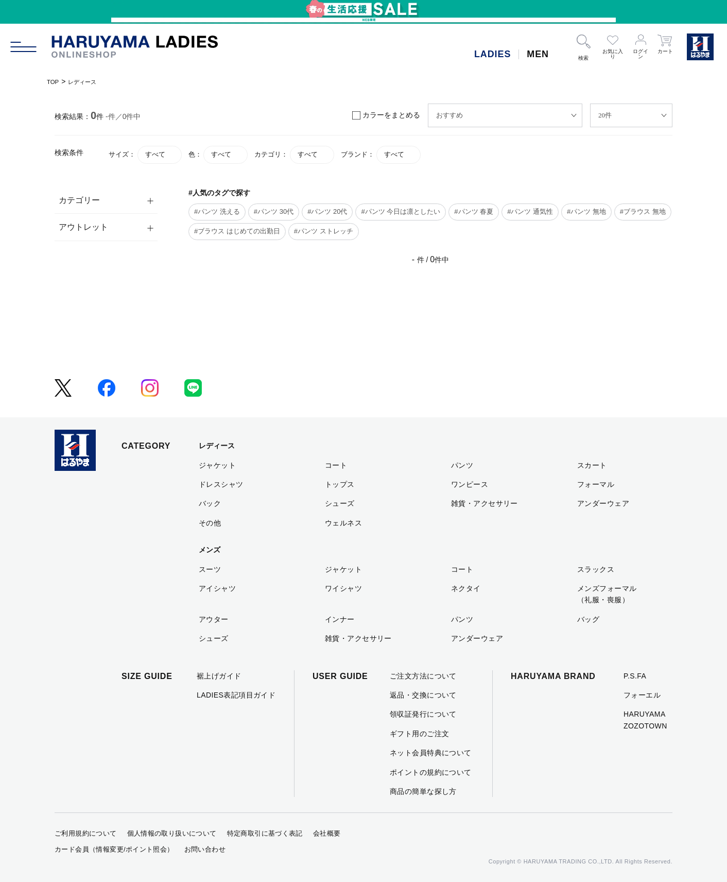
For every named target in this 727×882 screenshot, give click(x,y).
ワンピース (469, 484)
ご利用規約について (86, 833)
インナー (340, 619)
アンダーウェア (603, 503)
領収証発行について (423, 714)
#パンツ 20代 (327, 211)
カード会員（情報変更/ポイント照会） (114, 849)
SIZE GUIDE (147, 676)
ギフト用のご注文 (419, 734)
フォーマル (595, 484)
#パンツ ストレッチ (323, 231)
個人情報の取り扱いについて (172, 833)
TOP (54, 81)
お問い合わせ (205, 849)
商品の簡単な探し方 (423, 791)
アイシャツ (217, 588)
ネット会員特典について (431, 753)
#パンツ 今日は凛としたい (400, 211)
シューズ (340, 503)
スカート (592, 465)
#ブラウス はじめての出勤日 (237, 231)
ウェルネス (343, 523)
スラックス (595, 569)
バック (210, 503)
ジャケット (217, 465)
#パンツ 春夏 (473, 211)
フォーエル (642, 695)
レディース (89, 81)
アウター (214, 619)
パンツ (462, 465)
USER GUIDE (340, 676)
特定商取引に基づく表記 (265, 833)
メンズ (209, 550)
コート (336, 465)
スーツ (210, 569)
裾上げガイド (219, 676)
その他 (210, 523)
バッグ (588, 619)
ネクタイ (466, 588)
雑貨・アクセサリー (484, 503)
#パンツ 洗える (217, 211)
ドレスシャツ (221, 484)
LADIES (492, 54)
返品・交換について (423, 695)
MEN (538, 54)
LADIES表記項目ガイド (236, 695)
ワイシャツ (343, 588)
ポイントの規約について (431, 772)
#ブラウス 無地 (643, 211)
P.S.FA (635, 676)
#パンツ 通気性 (530, 211)
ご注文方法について (423, 676)
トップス (340, 484)
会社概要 (327, 833)
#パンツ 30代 (273, 211)
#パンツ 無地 (586, 211)
